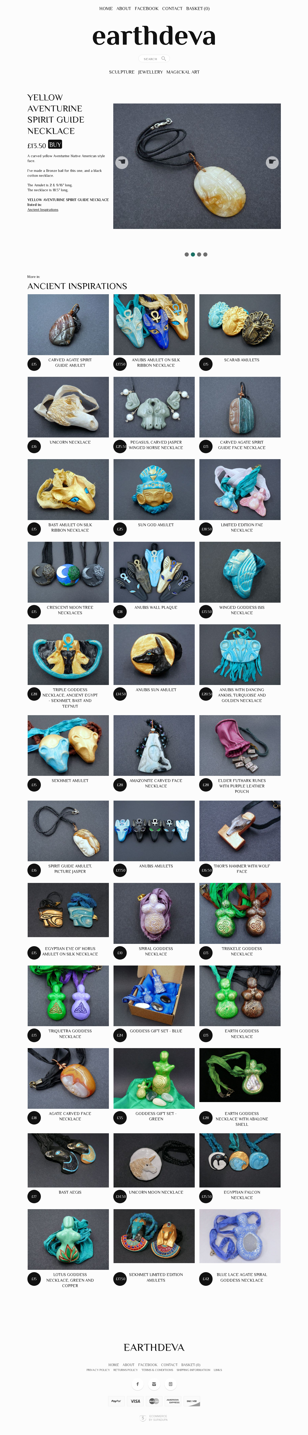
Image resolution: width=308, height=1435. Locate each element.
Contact (172, 8)
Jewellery (150, 72)
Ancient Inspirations (42, 210)
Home (106, 8)
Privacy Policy (98, 1370)
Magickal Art (183, 72)
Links (218, 1370)
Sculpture (121, 72)
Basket (197, 8)
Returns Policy (126, 1370)
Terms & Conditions (157, 1370)
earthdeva (154, 35)
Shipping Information (193, 1370)
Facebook (147, 8)
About (123, 8)
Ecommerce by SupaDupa (158, 1418)
